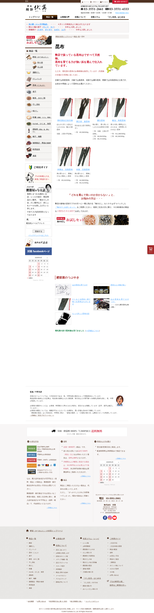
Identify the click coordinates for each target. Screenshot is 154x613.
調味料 (41, 130)
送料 (65, 441)
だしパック (37, 79)
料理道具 (36, 149)
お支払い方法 (114, 556)
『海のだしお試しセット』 (66, 207)
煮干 (34, 92)
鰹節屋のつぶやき (89, 549)
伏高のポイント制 (62, 556)
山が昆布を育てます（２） (120, 300)
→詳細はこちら (52, 507)
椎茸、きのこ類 (39, 98)
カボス (56, 30)
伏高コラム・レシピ (91, 539)
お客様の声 (64, 17)
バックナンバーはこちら (39, 235)
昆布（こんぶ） (34, 552)
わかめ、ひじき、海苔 (42, 124)
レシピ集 (86, 543)
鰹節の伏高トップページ (64, 36)
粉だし (35, 111)
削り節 (40, 63)
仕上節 (40, 67)
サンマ (46, 27)
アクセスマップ (61, 579)
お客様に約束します (62, 553)
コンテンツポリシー (92, 601)
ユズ (63, 30)
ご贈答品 (113, 562)
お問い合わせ (114, 575)
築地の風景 (86, 569)
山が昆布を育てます (80, 285)
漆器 (34, 156)
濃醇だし (36, 72)
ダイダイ (48, 30)
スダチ (40, 30)
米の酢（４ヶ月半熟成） (39, 24)
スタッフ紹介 (60, 566)
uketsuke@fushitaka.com (112, 512)
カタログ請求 (114, 569)
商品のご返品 (114, 559)
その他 (112, 572)
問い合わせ (104, 2)
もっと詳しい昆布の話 (80, 314)
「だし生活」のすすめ (90, 582)
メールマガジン (61, 575)
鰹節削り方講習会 (89, 556)
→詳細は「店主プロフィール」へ (42, 415)
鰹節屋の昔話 (87, 565)
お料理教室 (86, 546)
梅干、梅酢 (37, 137)
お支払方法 (34, 441)
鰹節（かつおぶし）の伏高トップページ (46, 531)
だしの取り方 (87, 552)
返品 (65, 480)
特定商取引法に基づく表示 (58, 601)
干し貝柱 (36, 104)
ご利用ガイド (94, 2)
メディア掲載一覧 (62, 559)
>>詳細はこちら (92, 331)
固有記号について (62, 582)
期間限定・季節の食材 (42, 143)
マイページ (85, 2)
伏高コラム (95, 17)
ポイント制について (116, 565)
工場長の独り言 (88, 572)
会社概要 (31, 601)
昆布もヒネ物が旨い (118, 285)
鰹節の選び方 (87, 586)
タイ (52, 27)
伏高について (80, 17)
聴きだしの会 (87, 559)
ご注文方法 (113, 543)
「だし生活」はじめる (116, 17)
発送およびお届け (104, 441)
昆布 (39, 85)
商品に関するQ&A (62, 572)
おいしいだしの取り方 (90, 589)
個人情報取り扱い (76, 601)
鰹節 (41, 57)
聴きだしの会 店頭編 (90, 562)
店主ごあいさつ (61, 550)
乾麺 (42, 117)
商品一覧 (49, 17)
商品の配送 (113, 549)
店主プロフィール (62, 563)
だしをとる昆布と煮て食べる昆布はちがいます (81, 301)
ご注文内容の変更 (116, 546)
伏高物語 (59, 569)
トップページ (34, 17)
